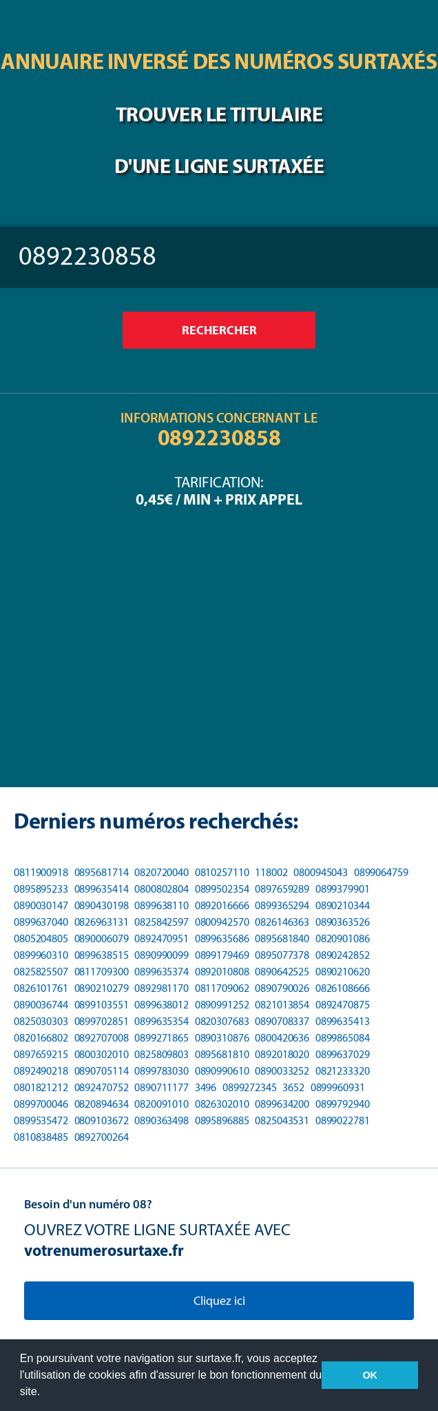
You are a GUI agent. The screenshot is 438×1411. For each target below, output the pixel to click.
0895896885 (222, 1120)
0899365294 (282, 905)
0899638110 (161, 905)
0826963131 (101, 921)
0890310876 (222, 1037)
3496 (206, 1087)
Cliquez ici (219, 1300)
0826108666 (342, 988)
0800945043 (320, 872)
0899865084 (342, 1037)
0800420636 (282, 1037)
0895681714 (101, 872)
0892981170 (161, 988)
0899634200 (282, 1103)
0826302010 (222, 1103)
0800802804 (161, 888)
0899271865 (161, 1037)
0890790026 (282, 988)
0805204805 (41, 938)
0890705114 (101, 1070)
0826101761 (41, 988)
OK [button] (369, 1375)
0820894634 (101, 1103)
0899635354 (161, 1021)
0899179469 (222, 955)
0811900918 (41, 872)
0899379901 (342, 888)
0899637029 (342, 1054)
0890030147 (41, 905)
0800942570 (222, 921)
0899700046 (41, 1103)
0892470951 (161, 938)
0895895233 (41, 888)
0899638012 (161, 1004)
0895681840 (282, 938)
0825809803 (161, 1054)
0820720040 (161, 872)
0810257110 (222, 872)
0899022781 (342, 1120)
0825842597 (161, 921)
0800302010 (101, 1054)
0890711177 (161, 1087)
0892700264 (101, 1137)
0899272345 (249, 1087)
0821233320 (342, 1070)
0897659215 (41, 1054)
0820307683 (222, 1021)
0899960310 (41, 955)
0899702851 (101, 1021)
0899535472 (41, 1120)
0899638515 (101, 955)
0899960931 (338, 1087)
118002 (271, 872)
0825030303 (41, 1021)
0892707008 (101, 1037)
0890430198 (101, 905)
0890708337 (282, 1021)
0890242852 (342, 955)
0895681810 (222, 1054)
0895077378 (282, 955)
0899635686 (222, 938)
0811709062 (222, 988)
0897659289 (282, 888)
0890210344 (342, 905)
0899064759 (381, 872)
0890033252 (282, 1070)
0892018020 (282, 1054)
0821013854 (282, 1004)
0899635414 (101, 888)
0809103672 (101, 1120)
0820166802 (41, 1037)
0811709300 (101, 971)
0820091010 (161, 1103)
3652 (293, 1087)
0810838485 (41, 1137)
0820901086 (342, 938)
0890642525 (282, 971)
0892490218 (41, 1070)
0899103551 (101, 1004)
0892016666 (222, 905)
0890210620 (342, 971)
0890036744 (41, 1004)
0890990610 (222, 1070)
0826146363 (282, 921)
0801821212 (41, 1087)
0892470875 (342, 1004)
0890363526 (342, 921)
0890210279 (101, 988)
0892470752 (101, 1087)
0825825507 (41, 971)
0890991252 (222, 1004)
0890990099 (161, 955)
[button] (45, 1393)
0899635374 (161, 971)
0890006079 (101, 938)
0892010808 (222, 971)
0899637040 (41, 921)
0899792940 (342, 1103)
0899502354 (222, 888)
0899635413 (342, 1021)
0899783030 (161, 1070)
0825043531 (282, 1120)
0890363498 (161, 1120)
